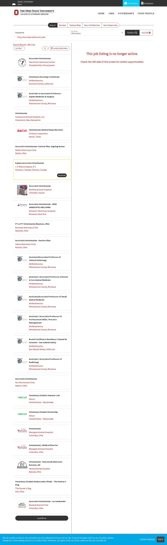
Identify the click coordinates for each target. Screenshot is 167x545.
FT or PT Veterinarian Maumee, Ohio (32, 224)
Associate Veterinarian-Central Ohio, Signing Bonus (40, 146)
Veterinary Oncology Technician (44, 76)
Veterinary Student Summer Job (44, 395)
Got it (160, 539)
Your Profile (146, 13)
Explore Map (75, 25)
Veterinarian (21, 113)
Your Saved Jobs (110, 25)
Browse (62, 25)
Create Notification (59, 48)
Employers (147, 3)
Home (101, 13)
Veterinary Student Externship (43, 412)
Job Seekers (131, 3)
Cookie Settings (147, 539)
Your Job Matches (92, 25)
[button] (146, 33)
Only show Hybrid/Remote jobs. (31, 37)
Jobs (111, 13)
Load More (41, 518)
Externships (126, 13)
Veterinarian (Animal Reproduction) (46, 129)
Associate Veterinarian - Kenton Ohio (33, 240)
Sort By (18, 48)
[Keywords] (42, 33)
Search (53, 25)
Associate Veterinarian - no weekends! (47, 501)
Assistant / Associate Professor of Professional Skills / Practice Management (45, 319)
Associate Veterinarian (40, 58)
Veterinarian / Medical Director (43, 445)
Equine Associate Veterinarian (29, 163)
